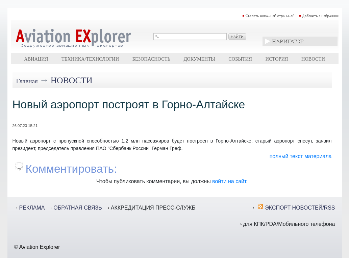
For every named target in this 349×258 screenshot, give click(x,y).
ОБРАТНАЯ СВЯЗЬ (77, 208)
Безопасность (151, 59)
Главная (27, 81)
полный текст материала (301, 156)
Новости (313, 59)
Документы (199, 59)
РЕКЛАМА (32, 208)
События (240, 59)
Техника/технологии (90, 59)
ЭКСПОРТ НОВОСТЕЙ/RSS (300, 208)
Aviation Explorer (39, 247)
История (276, 59)
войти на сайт (229, 181)
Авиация (36, 59)
